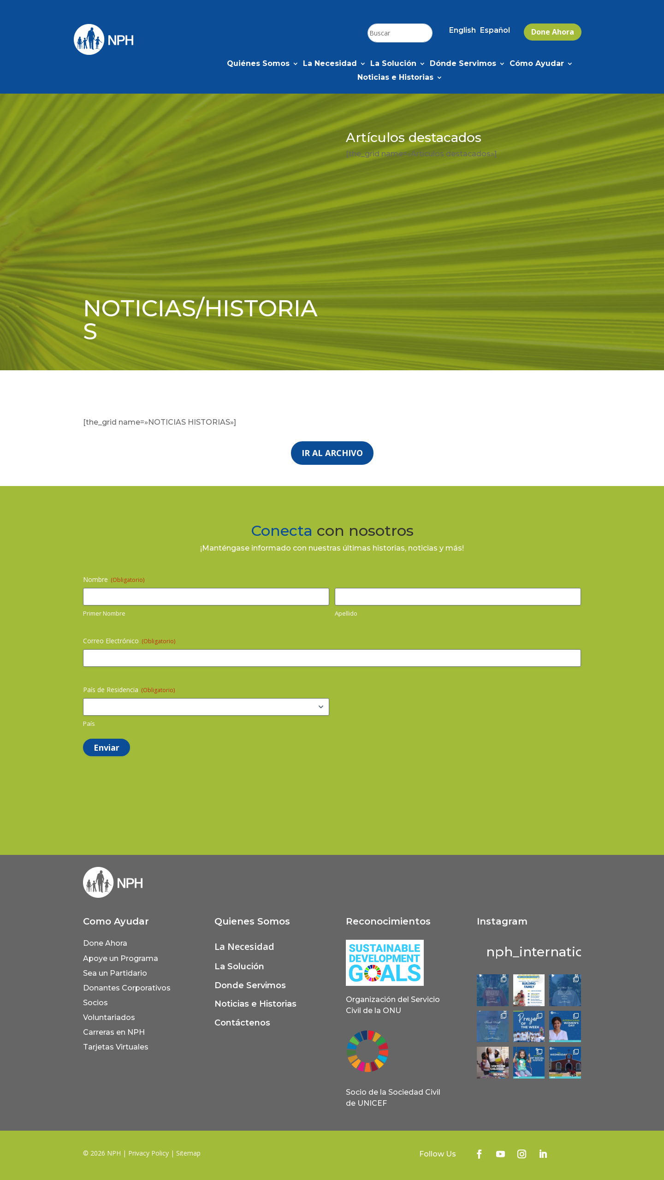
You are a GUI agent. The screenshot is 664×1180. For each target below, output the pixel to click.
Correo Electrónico (129, 640)
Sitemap (188, 1153)
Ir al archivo (332, 452)
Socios (95, 1002)
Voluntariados (109, 1017)
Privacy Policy (148, 1153)
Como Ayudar (116, 921)
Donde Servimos (250, 985)
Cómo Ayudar (537, 64)
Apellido (346, 613)
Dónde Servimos (463, 64)
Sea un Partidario (115, 973)
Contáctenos (242, 1023)
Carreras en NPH (114, 1032)
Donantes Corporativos (127, 988)
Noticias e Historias (395, 78)
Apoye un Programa (120, 958)
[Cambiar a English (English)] (462, 32)
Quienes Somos (252, 921)
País (89, 723)
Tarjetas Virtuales (115, 1047)
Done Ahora (552, 32)
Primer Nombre (104, 613)
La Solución (393, 64)
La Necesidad (330, 64)
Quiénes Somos (258, 64)
